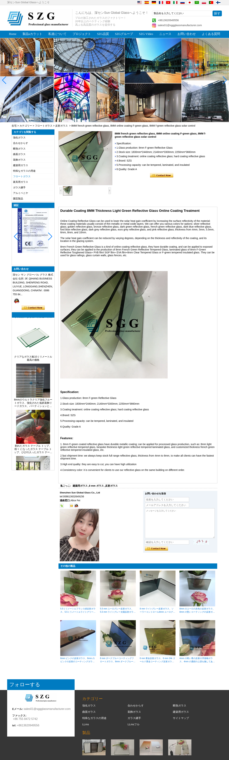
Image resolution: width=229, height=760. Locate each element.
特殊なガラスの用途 (24, 170)
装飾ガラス (19, 159)
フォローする (24, 684)
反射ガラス (61, 125)
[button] (107, 119)
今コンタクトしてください (33, 307)
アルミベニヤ (20, 193)
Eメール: (17, 708)
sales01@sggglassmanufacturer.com (180, 25)
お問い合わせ (186, 34)
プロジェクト (82, 34)
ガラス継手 (19, 187)
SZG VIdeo (146, 34)
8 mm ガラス (96, 485)
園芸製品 (18, 198)
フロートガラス (43, 125)
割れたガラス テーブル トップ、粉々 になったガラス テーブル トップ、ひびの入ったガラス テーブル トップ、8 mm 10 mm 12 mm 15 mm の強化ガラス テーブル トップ (33, 450)
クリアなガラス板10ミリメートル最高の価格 (33, 360)
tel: (14, 725)
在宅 (14, 125)
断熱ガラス (19, 148)
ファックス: (19, 715)
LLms (85, 724)
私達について (57, 34)
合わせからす (20, 143)
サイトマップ (181, 718)
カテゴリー (26, 125)
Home (12, 34)
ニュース (165, 34)
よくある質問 (211, 34)
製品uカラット (32, 34)
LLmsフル (134, 724)
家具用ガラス (20, 181)
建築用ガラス (20, 165)
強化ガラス (19, 137)
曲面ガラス (19, 154)
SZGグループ (124, 34)
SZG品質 (103, 34)
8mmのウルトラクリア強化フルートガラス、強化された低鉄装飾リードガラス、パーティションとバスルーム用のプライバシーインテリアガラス (33, 404)
